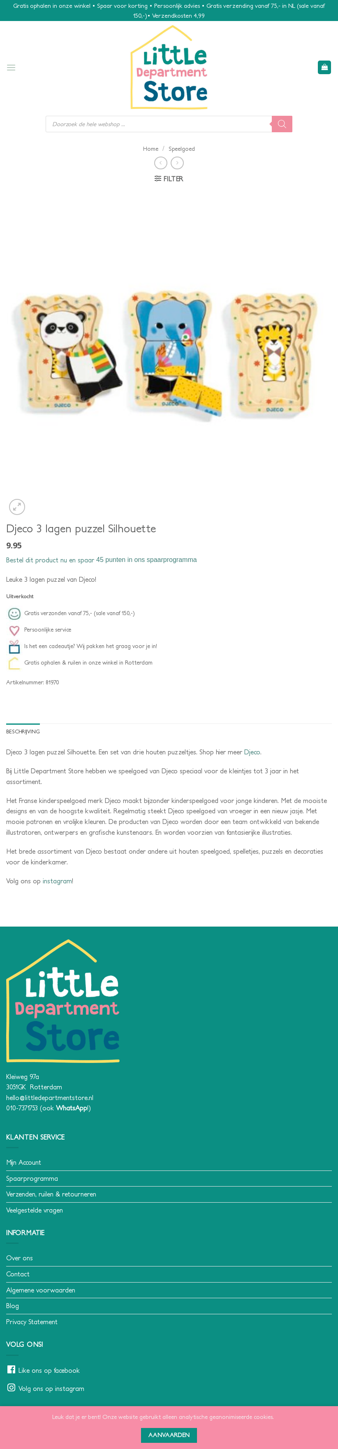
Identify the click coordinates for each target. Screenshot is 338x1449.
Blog (12, 1305)
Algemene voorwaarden (40, 1290)
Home (150, 148)
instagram (57, 881)
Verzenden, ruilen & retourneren (51, 1194)
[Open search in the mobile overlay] (169, 124)
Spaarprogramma (32, 1178)
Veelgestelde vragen (34, 1210)
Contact (18, 1274)
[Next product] (160, 163)
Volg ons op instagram (51, 1388)
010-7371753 (22, 1108)
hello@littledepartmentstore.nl (49, 1097)
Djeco (252, 752)
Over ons (19, 1258)
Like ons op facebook (49, 1370)
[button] (11, 67)
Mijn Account (23, 1162)
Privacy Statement (32, 1321)
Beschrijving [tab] (23, 731)
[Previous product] (177, 163)
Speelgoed (182, 148)
